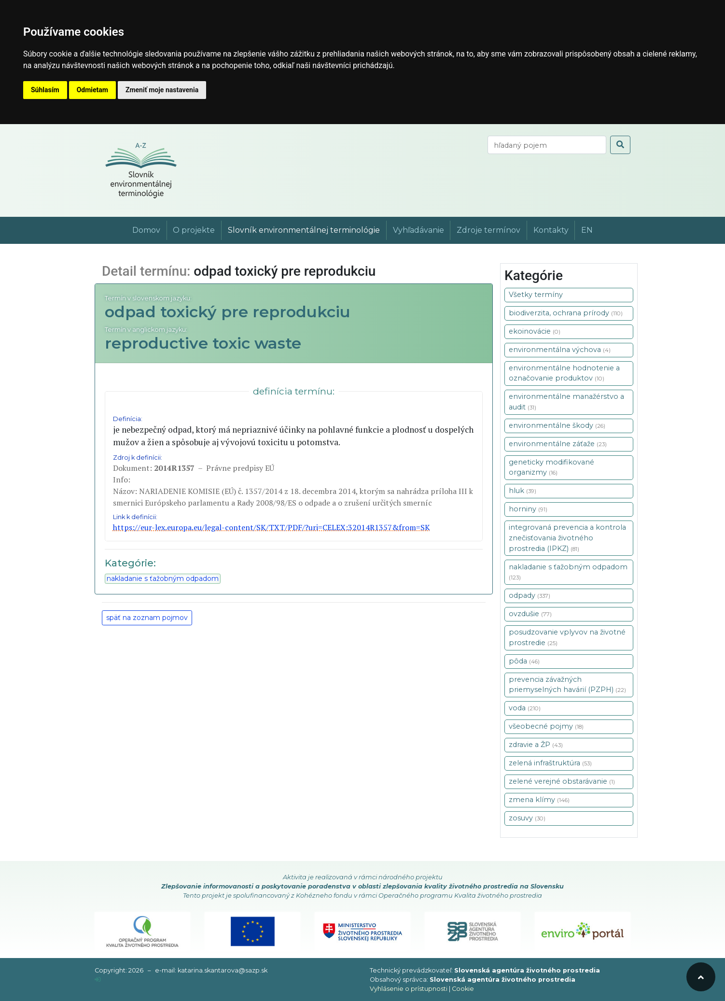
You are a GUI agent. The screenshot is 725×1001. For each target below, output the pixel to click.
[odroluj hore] (700, 976)
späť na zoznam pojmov (147, 617)
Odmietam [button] (92, 90)
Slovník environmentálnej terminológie (304, 230)
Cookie (463, 988)
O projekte (194, 230)
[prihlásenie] (98, 979)
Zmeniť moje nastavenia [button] (161, 90)
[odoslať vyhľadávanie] (620, 145)
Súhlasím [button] (45, 90)
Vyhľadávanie (418, 230)
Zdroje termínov (488, 230)
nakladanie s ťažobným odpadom (163, 578)
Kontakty (551, 230)
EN (587, 230)
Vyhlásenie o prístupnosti (408, 988)
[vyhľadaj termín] (547, 145)
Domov (146, 230)
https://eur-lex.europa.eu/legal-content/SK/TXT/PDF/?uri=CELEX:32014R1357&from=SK (271, 527)
